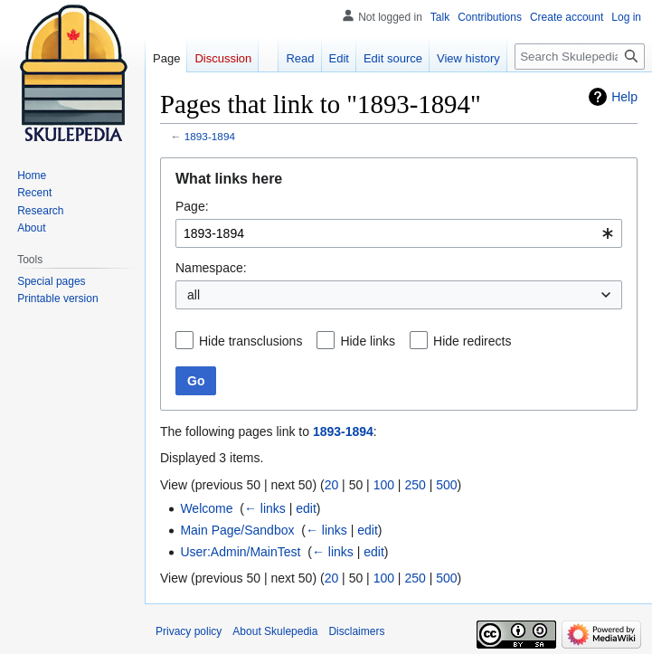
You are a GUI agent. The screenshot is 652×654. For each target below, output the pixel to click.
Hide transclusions (250, 341)
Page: (192, 206)
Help (624, 97)
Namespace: (211, 268)
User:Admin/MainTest (240, 552)
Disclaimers (356, 631)
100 (383, 485)
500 (446, 485)
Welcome (206, 508)
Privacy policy (189, 631)
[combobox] (398, 233)
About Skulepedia (274, 631)
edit (306, 508)
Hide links (367, 341)
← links (265, 508)
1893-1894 (209, 136)
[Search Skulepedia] (580, 56)
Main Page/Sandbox (237, 530)
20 (332, 485)
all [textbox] (193, 295)
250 (414, 485)
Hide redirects (472, 341)
